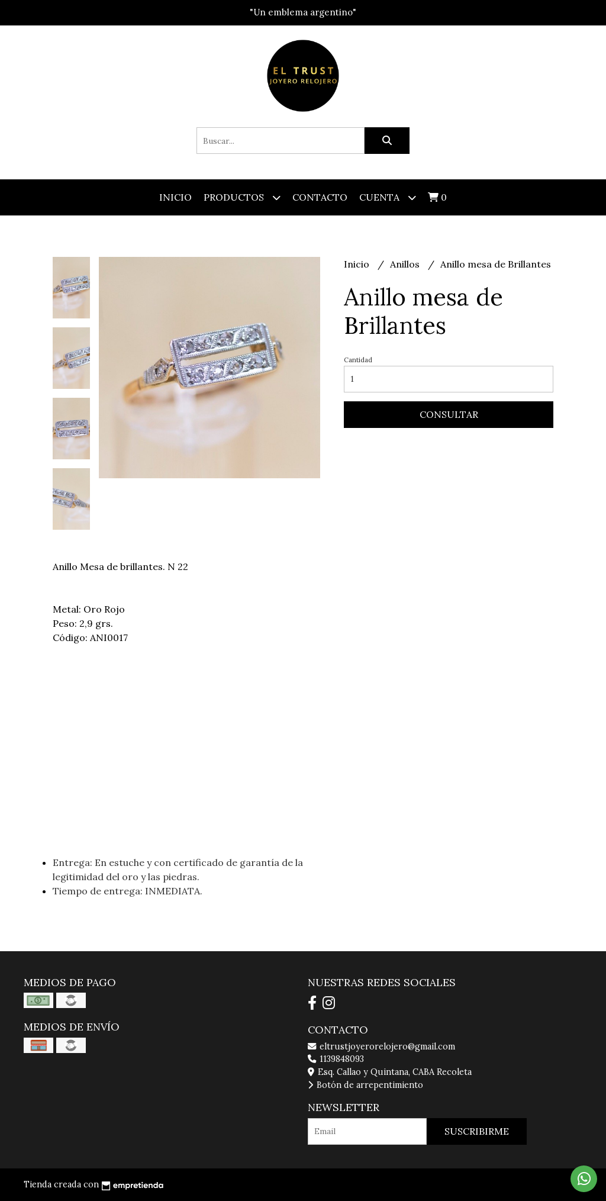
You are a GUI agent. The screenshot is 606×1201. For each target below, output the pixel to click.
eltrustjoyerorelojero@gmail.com (381, 1046)
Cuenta (387, 197)
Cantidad (358, 360)
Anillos (406, 264)
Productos (242, 197)
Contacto (319, 197)
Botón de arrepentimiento (365, 1085)
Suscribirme (476, 1131)
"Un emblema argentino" (303, 12)
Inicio (175, 197)
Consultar (449, 414)
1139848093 (336, 1059)
